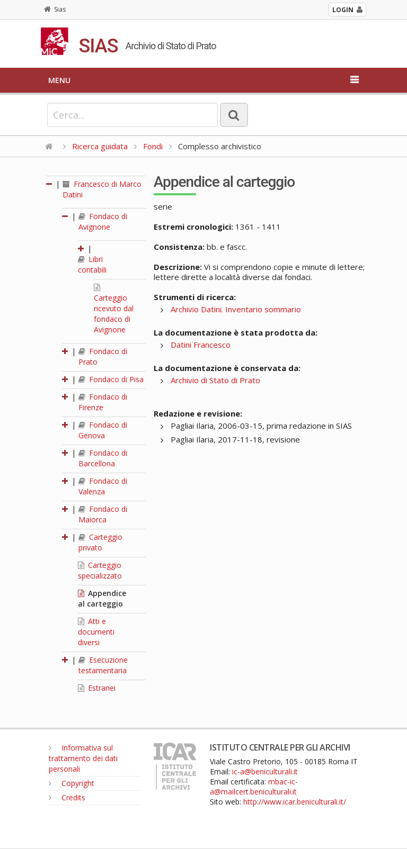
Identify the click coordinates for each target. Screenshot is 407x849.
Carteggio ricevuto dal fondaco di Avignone (114, 309)
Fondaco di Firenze (102, 402)
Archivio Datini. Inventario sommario (236, 309)
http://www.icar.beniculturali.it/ (294, 802)
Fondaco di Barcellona (102, 458)
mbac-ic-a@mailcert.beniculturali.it (254, 786)
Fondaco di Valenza (102, 486)
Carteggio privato (100, 542)
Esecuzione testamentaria (103, 665)
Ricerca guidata (100, 146)
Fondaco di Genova (102, 430)
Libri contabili (92, 264)
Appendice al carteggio (102, 598)
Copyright (71, 783)
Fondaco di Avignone (102, 221)
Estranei (97, 688)
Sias (55, 9)
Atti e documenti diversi (96, 631)
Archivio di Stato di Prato (215, 380)
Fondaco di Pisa (111, 379)
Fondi (153, 146)
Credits (67, 797)
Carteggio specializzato (100, 570)
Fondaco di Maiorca (102, 514)
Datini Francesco (201, 344)
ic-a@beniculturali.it (265, 771)
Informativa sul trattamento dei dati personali (83, 758)
